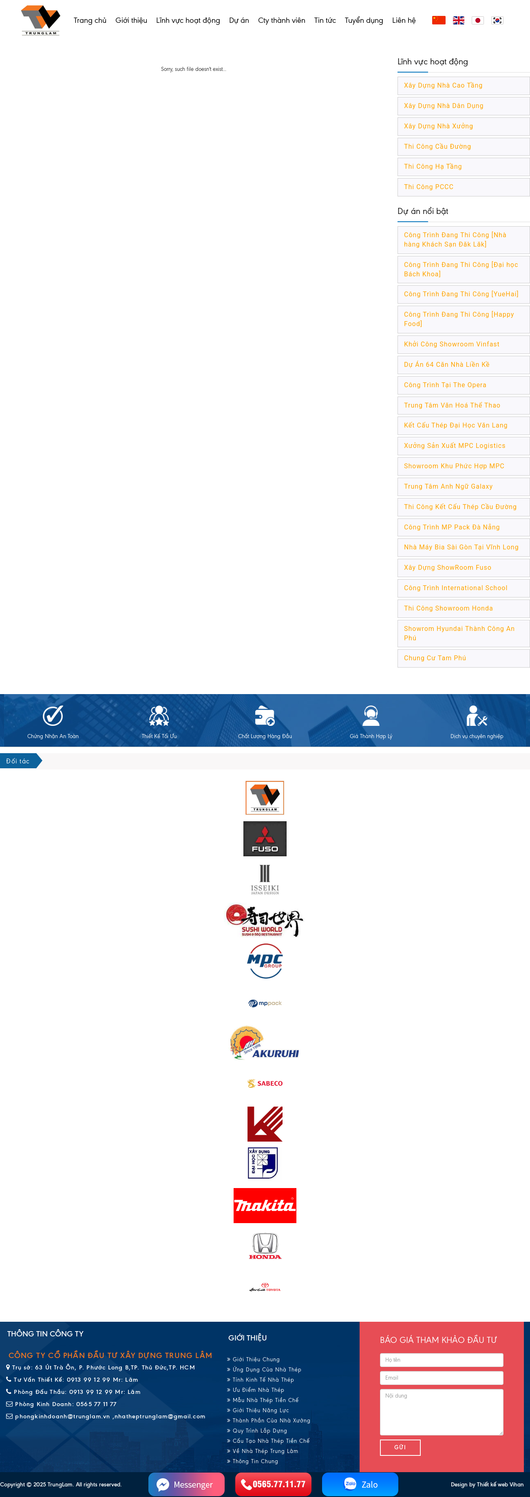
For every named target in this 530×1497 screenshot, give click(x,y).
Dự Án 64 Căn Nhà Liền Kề (447, 364)
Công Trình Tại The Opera (445, 385)
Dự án (239, 20)
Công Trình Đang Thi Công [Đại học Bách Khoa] (461, 269)
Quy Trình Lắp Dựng (257, 1431)
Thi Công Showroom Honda (448, 608)
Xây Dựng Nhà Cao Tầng (443, 85)
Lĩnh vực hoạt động (188, 20)
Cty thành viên (281, 20)
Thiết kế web (492, 1484)
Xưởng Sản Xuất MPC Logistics (455, 446)
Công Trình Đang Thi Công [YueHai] (461, 294)
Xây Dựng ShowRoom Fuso (448, 567)
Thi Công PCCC (429, 187)
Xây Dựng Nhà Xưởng (438, 126)
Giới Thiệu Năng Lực (258, 1410)
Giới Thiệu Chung (253, 1359)
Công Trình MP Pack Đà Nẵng (452, 527)
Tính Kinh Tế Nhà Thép (260, 1380)
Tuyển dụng (364, 20)
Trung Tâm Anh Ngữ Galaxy (448, 486)
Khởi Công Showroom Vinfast (452, 344)
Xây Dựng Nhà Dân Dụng (444, 106)
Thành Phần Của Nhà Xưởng (269, 1421)
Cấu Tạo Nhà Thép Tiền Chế (268, 1441)
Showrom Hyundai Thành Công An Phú (459, 633)
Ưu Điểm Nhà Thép (256, 1390)
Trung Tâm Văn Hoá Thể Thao (452, 405)
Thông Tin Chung (252, 1461)
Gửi (400, 1447)
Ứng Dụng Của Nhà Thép (264, 1370)
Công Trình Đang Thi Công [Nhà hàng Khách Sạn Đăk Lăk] (455, 239)
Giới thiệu (131, 20)
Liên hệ (404, 20)
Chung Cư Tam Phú (435, 658)
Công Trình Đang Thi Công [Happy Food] (459, 319)
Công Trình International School (456, 588)
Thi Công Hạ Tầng (433, 166)
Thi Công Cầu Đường (437, 146)
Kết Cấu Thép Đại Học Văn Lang (456, 425)
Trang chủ (90, 20)
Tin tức (325, 20)
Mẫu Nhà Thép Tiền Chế (263, 1400)
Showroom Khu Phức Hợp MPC (454, 466)
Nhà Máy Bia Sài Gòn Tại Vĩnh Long (461, 547)
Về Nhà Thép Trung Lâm (262, 1451)
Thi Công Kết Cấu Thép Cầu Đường (460, 507)
